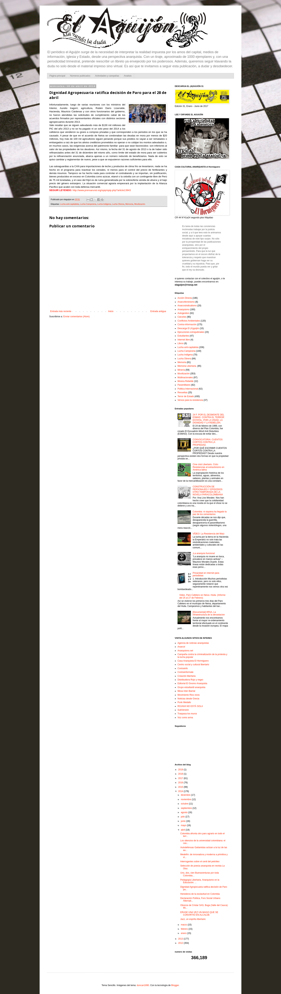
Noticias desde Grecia (188, 698)
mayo (184, 825)
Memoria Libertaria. (187, 366)
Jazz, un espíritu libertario (193, 919)
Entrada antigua (158, 311)
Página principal (57, 75)
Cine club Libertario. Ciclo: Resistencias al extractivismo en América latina (208, 467)
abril (183, 830)
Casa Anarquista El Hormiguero (193, 661)
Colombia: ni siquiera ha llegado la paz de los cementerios (210, 513)
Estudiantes (183, 335)
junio (183, 821)
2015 (181, 787)
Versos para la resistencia (190, 400)
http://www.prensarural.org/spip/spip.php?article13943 (102, 190)
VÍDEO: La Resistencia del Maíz (208, 533)
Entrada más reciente (60, 311)
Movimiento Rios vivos (189, 695)
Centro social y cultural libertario (193, 664)
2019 (181, 769)
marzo (184, 924)
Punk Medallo (184, 702)
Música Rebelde (185, 381)
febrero (184, 929)
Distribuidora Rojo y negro (190, 679)
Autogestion (183, 313)
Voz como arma (185, 717)
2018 (181, 774)
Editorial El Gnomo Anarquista (192, 683)
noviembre (186, 799)
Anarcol (181, 646)
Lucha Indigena (104, 204)
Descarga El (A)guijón (188, 328)
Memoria (129, 204)
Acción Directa (185, 298)
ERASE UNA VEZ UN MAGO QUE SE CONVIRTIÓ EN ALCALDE (199, 913)
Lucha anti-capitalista (69, 204)
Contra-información (187, 324)
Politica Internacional (188, 388)
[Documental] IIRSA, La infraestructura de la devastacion (209, 613)
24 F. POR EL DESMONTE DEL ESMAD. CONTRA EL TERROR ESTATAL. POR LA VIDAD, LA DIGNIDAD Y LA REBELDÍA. (208, 418)
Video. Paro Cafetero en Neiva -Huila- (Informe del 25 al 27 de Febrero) (202, 596)
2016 (181, 782)
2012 (181, 943)
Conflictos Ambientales (189, 320)
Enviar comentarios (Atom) (76, 316)
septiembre (187, 808)
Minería (181, 370)
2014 (181, 791)
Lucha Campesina (88, 204)
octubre (185, 803)
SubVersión (183, 710)
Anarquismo (183, 309)
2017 (181, 778)
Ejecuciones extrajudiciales (191, 332)
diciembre (186, 795)
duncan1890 (143, 985)
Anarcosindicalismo (187, 305)
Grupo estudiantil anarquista (191, 687)
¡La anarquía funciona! (204, 553)
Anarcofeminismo (186, 302)
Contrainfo (183, 668)
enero (184, 933)
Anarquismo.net (185, 650)
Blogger (175, 985)
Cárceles (182, 317)
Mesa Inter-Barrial (186, 691)
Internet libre (184, 339)
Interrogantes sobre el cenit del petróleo (199, 861)
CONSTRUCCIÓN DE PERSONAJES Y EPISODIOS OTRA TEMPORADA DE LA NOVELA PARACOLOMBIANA (208, 490)
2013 (181, 938)
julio (183, 816)
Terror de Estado (186, 396)
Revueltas (182, 392)
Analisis (127, 75)
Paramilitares (184, 385)
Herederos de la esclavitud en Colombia (200, 894)
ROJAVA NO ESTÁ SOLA (190, 706)
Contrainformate (185, 672)
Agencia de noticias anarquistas (193, 643)
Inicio (110, 311)
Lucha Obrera (118, 204)
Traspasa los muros (187, 713)
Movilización (139, 204)
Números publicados (80, 75)
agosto (184, 812)
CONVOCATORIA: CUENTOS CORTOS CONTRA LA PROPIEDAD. (208, 442)
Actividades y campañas (107, 75)
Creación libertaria (186, 676)
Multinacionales (185, 377)
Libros (181, 343)
